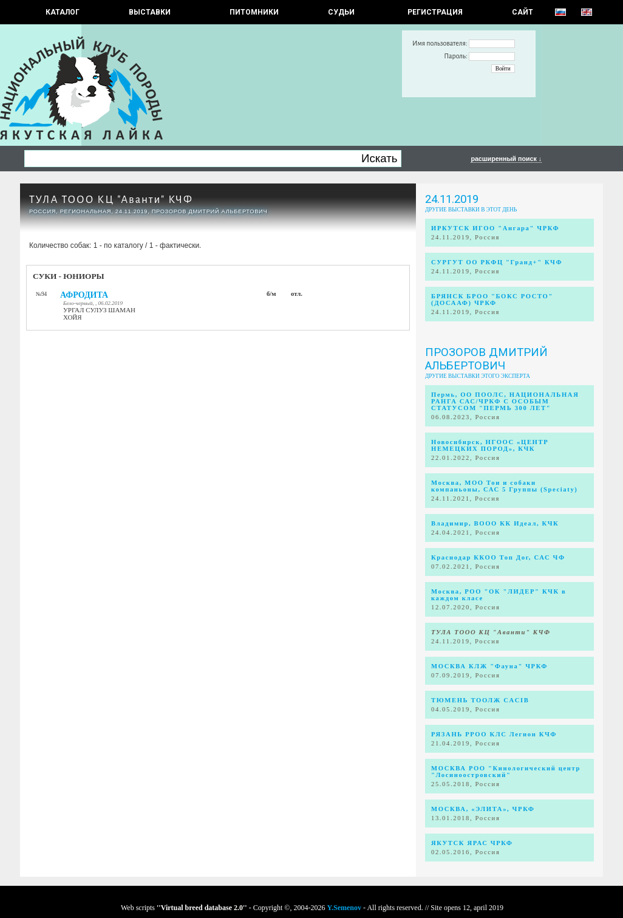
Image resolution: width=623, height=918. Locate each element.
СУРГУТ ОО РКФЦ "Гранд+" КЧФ (496, 262)
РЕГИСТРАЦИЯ (435, 12)
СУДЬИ (341, 12)
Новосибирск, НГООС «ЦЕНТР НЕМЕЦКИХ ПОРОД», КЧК (489, 445)
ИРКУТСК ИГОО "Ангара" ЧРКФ (495, 228)
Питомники (254, 12)
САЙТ (522, 12)
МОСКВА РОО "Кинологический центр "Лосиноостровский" (505, 771)
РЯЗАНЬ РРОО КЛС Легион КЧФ (494, 734)
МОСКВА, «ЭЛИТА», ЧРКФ (482, 809)
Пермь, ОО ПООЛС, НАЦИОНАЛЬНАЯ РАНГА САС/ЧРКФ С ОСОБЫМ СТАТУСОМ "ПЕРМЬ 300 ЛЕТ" (505, 401)
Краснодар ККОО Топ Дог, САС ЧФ (498, 557)
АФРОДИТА (84, 295)
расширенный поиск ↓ (506, 158)
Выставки (150, 12)
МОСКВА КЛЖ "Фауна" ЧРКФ (489, 666)
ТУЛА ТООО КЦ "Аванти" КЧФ (111, 199)
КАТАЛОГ (63, 12)
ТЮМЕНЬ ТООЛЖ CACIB (480, 700)
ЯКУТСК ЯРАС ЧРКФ (472, 843)
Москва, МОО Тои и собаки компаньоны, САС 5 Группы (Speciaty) (504, 486)
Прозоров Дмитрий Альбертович (486, 359)
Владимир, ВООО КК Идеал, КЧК (495, 523)
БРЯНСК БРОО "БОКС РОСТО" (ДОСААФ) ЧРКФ (492, 299)
